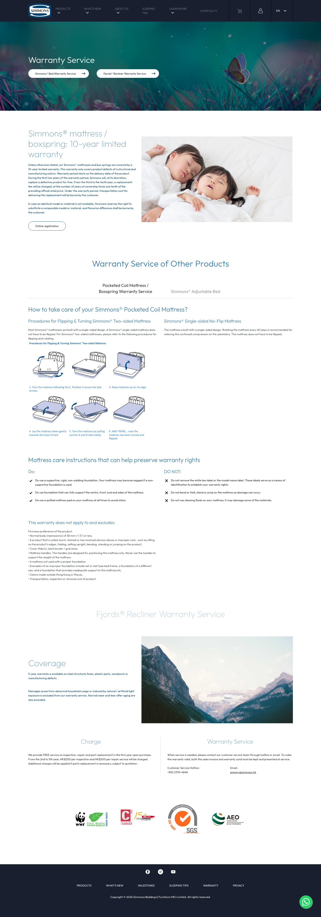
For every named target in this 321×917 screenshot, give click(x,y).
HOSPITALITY (208, 11)
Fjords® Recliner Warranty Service (130, 73)
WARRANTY (210, 885)
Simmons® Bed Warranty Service (60, 73)
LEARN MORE (178, 8)
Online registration (47, 226)
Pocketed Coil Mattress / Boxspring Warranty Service (125, 288)
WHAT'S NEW (92, 8)
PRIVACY (238, 885)
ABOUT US (121, 8)
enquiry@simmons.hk (243, 772)
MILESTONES (146, 885)
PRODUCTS (63, 8)
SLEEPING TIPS (148, 11)
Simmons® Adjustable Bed (195, 291)
